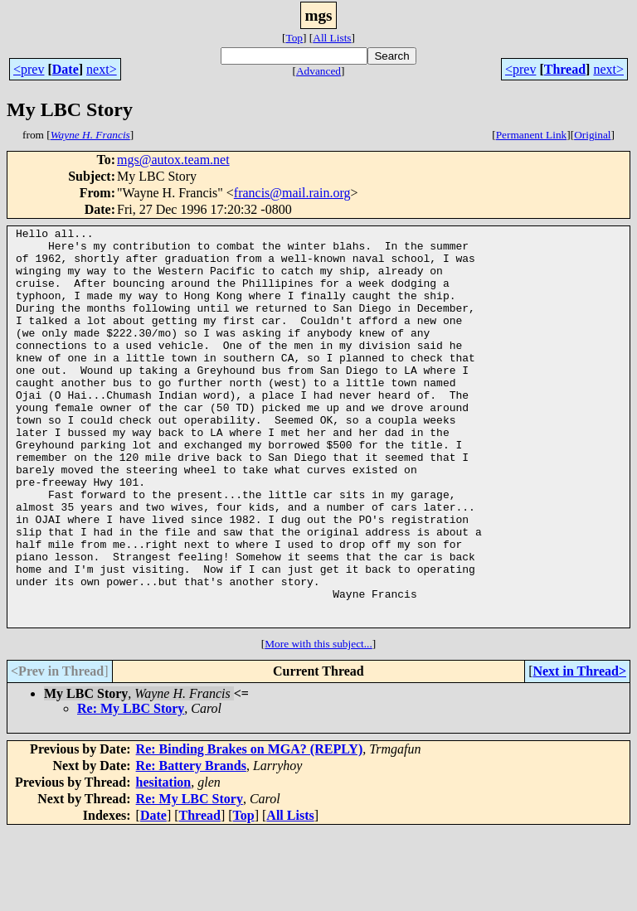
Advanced (318, 71)
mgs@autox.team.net (173, 160)
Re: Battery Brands (191, 845)
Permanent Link (531, 134)
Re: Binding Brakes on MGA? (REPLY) (249, 828)
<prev (28, 69)
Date (65, 69)
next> (101, 69)
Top (294, 37)
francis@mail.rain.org (292, 193)
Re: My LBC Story (130, 788)
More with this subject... (318, 723)
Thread (565, 69)
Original (592, 134)
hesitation (164, 862)
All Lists (332, 37)
